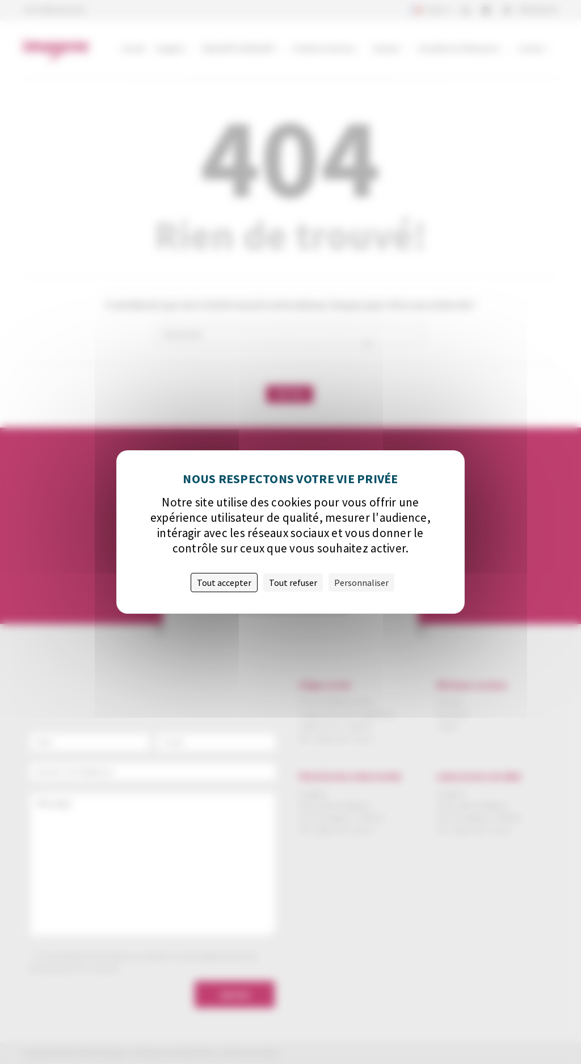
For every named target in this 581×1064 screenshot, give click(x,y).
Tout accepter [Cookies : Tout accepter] (224, 582)
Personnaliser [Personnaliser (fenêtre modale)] (361, 582)
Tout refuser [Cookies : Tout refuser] (293, 582)
